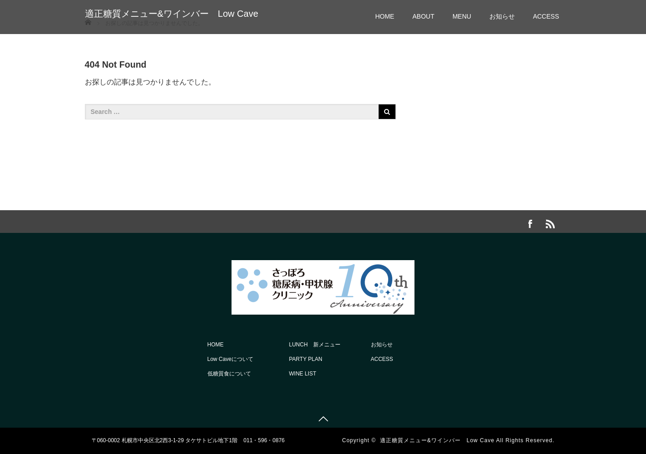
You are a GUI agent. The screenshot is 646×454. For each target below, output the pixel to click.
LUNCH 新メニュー (314, 344)
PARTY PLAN (305, 359)
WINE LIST (302, 373)
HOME (384, 16)
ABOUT (423, 16)
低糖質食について (229, 373)
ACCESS (546, 16)
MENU (462, 16)
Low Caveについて (230, 359)
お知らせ (502, 16)
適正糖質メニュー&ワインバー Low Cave (171, 14)
